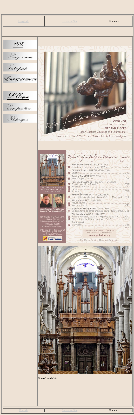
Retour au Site (70, 21)
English (23, 21)
